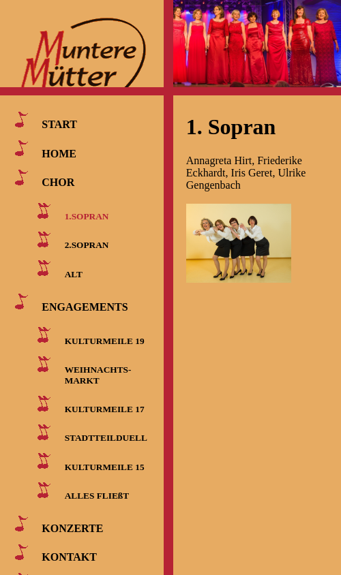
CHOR (58, 182)
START (59, 124)
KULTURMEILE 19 (105, 340)
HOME (59, 153)
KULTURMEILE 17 (105, 409)
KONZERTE (72, 528)
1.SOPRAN (87, 216)
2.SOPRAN (87, 245)
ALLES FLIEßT (97, 496)
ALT (74, 273)
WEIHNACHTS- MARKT (95, 375)
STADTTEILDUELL (106, 438)
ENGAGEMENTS (85, 306)
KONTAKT (69, 557)
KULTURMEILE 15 (105, 466)
